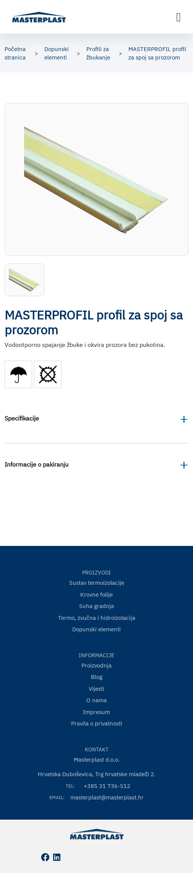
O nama (96, 700)
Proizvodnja (96, 665)
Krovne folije (96, 594)
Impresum (96, 712)
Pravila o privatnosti (96, 723)
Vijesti (96, 688)
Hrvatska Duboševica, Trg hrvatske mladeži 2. (97, 774)
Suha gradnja (96, 606)
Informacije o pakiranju (36, 464)
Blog (96, 676)
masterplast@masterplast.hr (107, 797)
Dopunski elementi (96, 629)
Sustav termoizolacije (96, 582)
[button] (24, 280)
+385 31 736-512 (107, 786)
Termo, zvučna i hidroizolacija (96, 617)
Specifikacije (22, 418)
